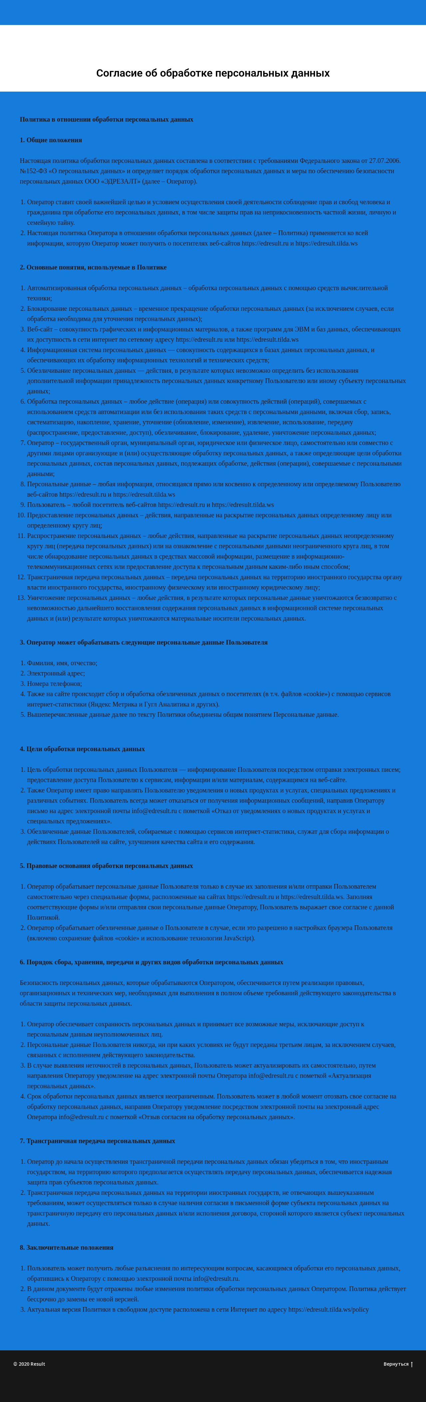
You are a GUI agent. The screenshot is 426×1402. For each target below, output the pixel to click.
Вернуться (398, 1364)
